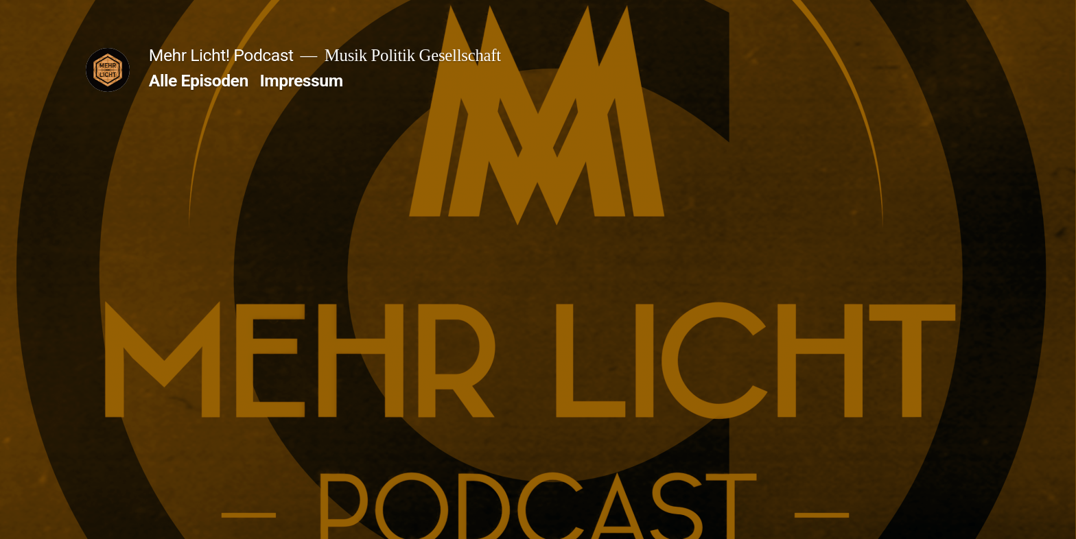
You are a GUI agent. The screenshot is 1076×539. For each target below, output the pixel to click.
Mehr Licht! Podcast (221, 55)
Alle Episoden (198, 81)
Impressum (301, 81)
